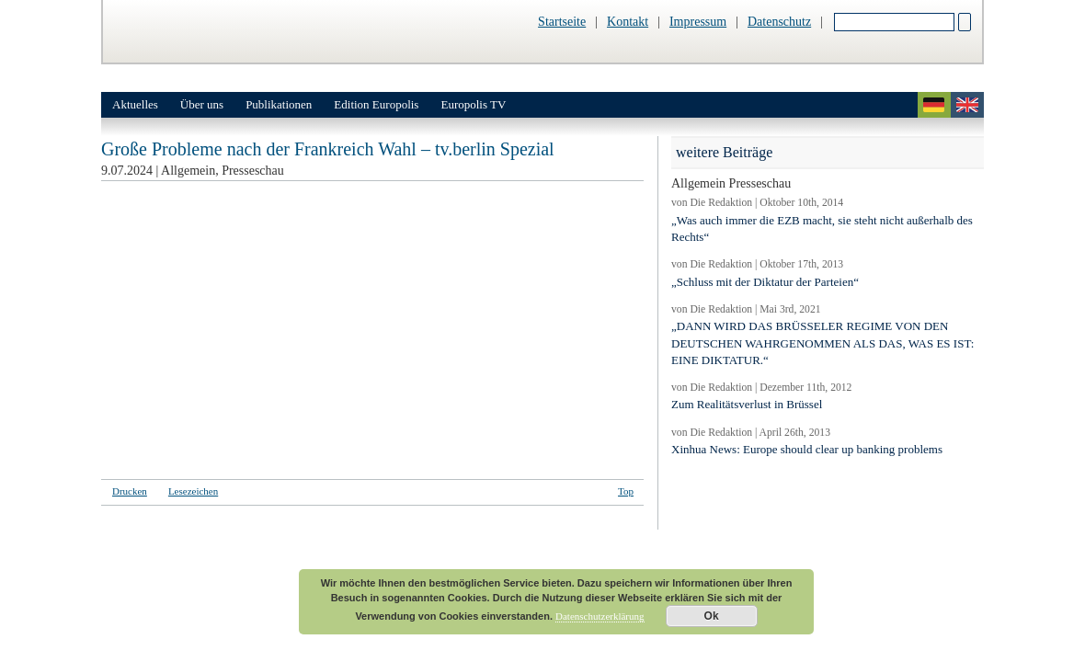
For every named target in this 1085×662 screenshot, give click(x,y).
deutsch (934, 104)
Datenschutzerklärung (600, 616)
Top (626, 490)
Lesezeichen (193, 490)
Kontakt (627, 22)
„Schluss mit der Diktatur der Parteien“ (765, 282)
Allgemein (188, 170)
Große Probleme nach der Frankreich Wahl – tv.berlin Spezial (327, 149)
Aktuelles (135, 104)
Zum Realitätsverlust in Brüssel (746, 404)
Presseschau (253, 170)
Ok (711, 616)
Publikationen (279, 104)
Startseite (562, 22)
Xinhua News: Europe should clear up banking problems (806, 449)
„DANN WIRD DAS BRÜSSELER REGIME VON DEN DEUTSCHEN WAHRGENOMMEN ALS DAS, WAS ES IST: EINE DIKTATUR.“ (822, 342)
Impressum (697, 22)
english (967, 104)
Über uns (201, 104)
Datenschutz (779, 22)
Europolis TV (473, 104)
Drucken (129, 490)
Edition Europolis (376, 104)
